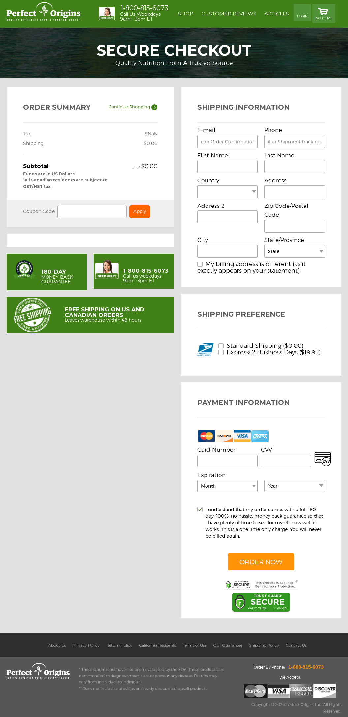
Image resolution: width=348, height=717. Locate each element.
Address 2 (211, 206)
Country (208, 180)
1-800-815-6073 (144, 8)
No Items (324, 13)
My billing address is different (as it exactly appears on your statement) (251, 267)
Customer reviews (228, 14)
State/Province (284, 240)
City (202, 240)
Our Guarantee (227, 645)
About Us (57, 645)
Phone (273, 130)
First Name (212, 155)
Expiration (211, 475)
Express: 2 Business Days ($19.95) (269, 352)
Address (275, 180)
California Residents (157, 645)
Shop (185, 14)
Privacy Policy (86, 645)
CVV (266, 449)
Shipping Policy (264, 645)
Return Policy (119, 645)
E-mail (206, 130)
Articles (276, 14)
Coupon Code (39, 211)
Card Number (216, 449)
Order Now (260, 562)
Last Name (279, 155)
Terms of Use (194, 645)
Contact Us (296, 645)
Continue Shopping (133, 106)
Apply (139, 211)
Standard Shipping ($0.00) (260, 345)
